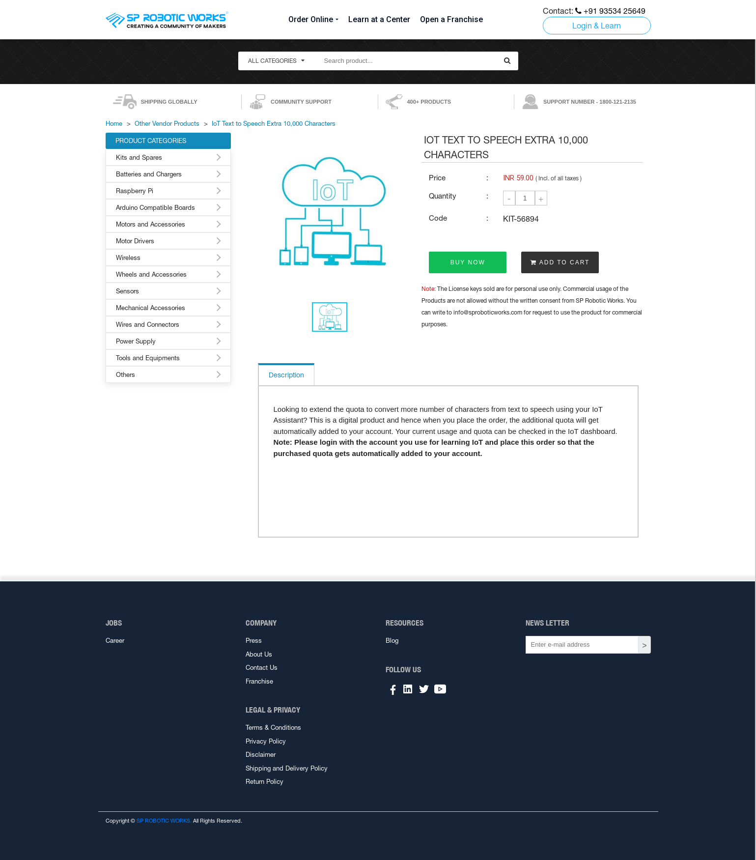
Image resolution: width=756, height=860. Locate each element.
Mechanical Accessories (150, 308)
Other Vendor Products (167, 123)
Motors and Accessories (150, 224)
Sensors (127, 291)
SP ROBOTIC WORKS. (164, 821)
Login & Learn (596, 25)
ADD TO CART (560, 262)
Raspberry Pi (134, 191)
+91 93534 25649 (610, 10)
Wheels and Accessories (151, 274)
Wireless (128, 257)
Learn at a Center (379, 19)
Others (125, 374)
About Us (259, 654)
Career (115, 640)
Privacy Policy (266, 741)
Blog (392, 640)
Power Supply (136, 341)
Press (254, 640)
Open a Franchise (451, 19)
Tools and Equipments (148, 358)
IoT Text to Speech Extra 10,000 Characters (274, 123)
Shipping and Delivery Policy (287, 768)
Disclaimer (261, 754)
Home (114, 123)
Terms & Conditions (273, 727)
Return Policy (264, 781)
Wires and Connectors (147, 324)
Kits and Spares (139, 157)
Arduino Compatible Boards (155, 207)
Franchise (259, 681)
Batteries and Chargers (149, 174)
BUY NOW (467, 262)
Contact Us (262, 667)
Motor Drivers (135, 241)
